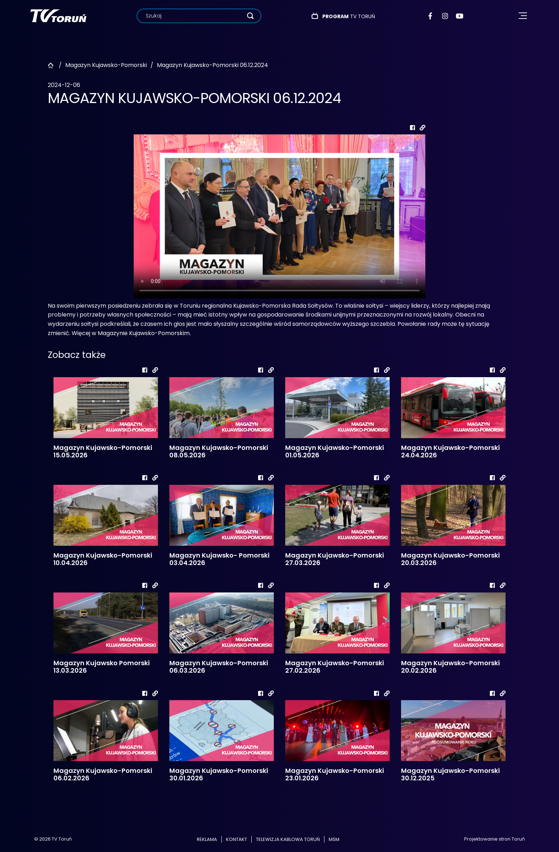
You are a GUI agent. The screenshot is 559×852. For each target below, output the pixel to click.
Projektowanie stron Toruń (494, 839)
